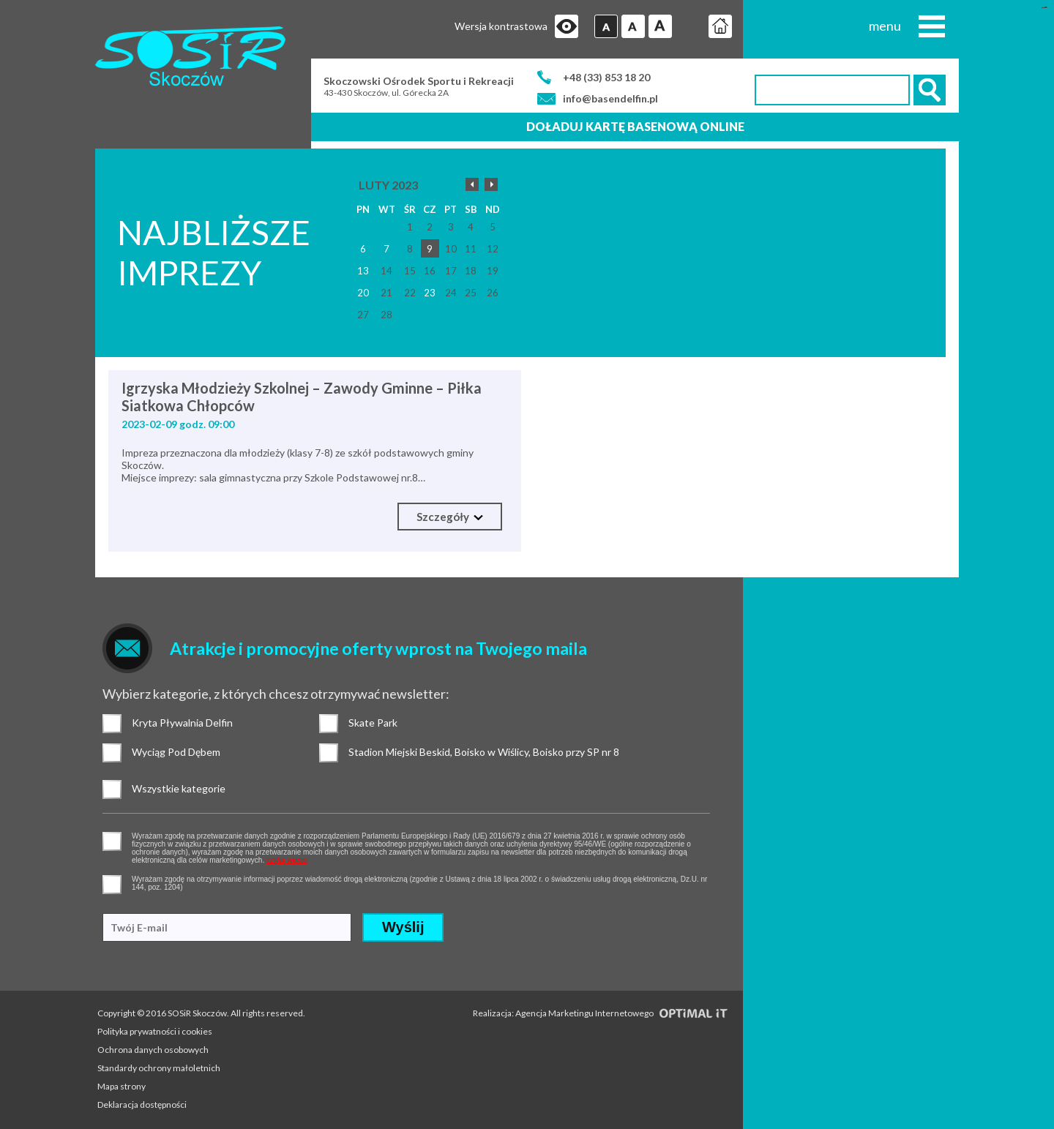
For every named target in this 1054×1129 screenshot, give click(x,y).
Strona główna (720, 26)
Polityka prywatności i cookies (154, 1031)
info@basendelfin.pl (610, 98)
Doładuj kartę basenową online (635, 126)
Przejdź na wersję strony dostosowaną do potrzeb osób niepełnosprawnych (566, 26)
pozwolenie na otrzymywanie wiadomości (112, 884)
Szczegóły (449, 516)
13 (363, 271)
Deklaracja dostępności (142, 1104)
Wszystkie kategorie (112, 789)
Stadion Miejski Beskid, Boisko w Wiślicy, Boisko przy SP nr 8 (328, 752)
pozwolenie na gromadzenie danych (112, 841)
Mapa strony (121, 1086)
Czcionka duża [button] (660, 26)
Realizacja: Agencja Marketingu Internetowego (600, 1013)
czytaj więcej (286, 860)
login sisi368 (1044, 7)
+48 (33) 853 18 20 (606, 77)
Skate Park (328, 723)
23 (430, 293)
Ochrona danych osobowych (153, 1049)
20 (363, 293)
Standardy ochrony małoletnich (158, 1067)
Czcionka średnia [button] (633, 26)
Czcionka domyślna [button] (606, 26)
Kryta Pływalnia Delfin (112, 723)
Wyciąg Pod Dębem (112, 752)
